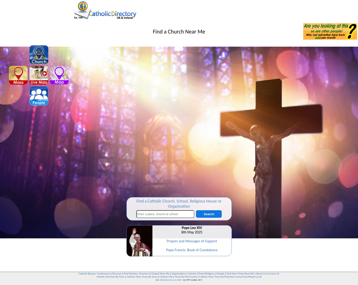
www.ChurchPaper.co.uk (249, 276)
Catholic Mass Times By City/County (178, 276)
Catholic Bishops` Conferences (94, 273)
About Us (261, 273)
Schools (192, 273)
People (221, 273)
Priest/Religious (207, 273)
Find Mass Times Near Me (240, 273)
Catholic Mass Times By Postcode (216, 276)
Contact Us (273, 273)
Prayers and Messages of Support (192, 241)
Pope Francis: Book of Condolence (192, 250)
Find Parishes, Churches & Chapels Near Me (146, 273)
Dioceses (117, 273)
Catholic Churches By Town (110, 276)
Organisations (179, 273)
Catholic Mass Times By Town (142, 276)
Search (209, 214)
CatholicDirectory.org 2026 (170, 279)
